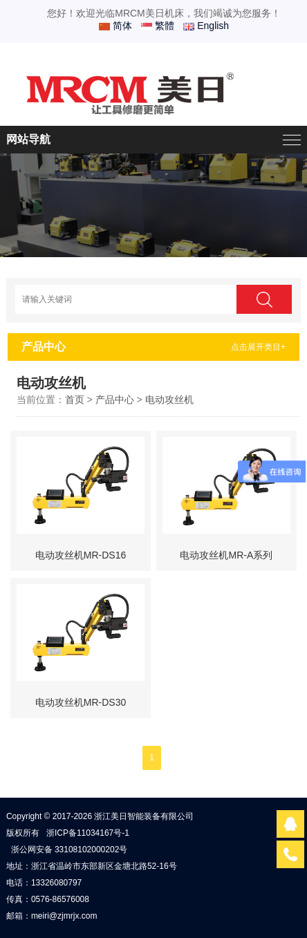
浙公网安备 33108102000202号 (69, 849)
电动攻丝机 (169, 399)
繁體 (157, 25)
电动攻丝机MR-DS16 (80, 555)
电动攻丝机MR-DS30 (80, 702)
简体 (115, 25)
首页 (74, 399)
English (206, 25)
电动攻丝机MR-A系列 (226, 555)
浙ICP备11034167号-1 (87, 833)
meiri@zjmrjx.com (64, 916)
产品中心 (114, 399)
